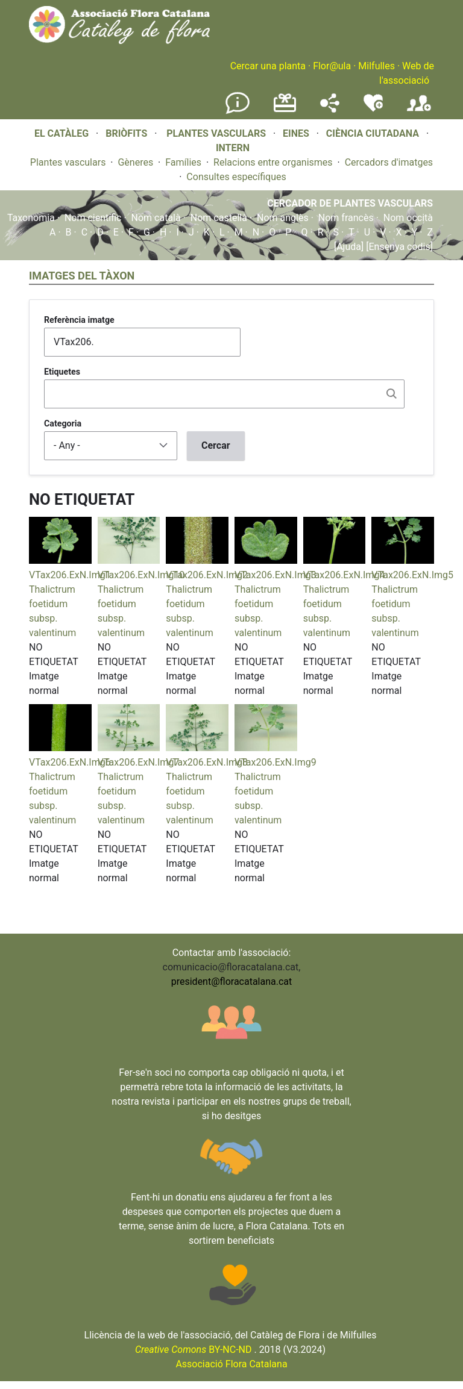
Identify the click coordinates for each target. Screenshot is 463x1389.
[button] (60, 560)
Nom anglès (283, 217)
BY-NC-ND (193, 1349)
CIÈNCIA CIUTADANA (372, 133)
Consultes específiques (236, 177)
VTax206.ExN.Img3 (276, 575)
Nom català (156, 217)
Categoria (62, 423)
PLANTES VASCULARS (216, 133)
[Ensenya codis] (398, 246)
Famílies (183, 162)
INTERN (233, 148)
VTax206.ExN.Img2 (207, 575)
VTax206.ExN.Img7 (139, 762)
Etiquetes (62, 371)
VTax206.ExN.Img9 (276, 762)
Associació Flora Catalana (231, 1364)
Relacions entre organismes (273, 162)
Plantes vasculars (68, 162)
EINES (296, 133)
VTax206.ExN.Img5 (412, 575)
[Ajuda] (349, 246)
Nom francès (346, 217)
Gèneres (135, 162)
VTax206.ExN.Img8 (207, 762)
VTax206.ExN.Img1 (70, 575)
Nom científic (93, 217)
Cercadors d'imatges (389, 162)
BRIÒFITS (128, 133)
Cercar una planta (268, 66)
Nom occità (408, 217)
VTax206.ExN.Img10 (141, 575)
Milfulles (376, 66)
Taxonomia (31, 217)
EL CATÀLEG (61, 133)
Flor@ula (332, 66)
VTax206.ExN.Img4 (344, 575)
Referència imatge (79, 320)
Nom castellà (219, 217)
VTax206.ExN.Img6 (70, 762)
